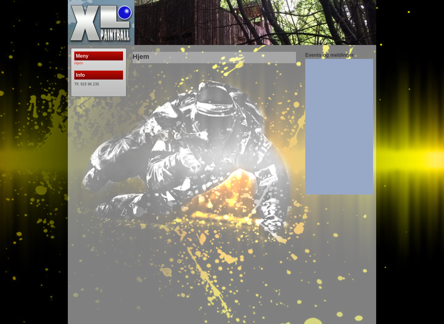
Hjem (78, 63)
